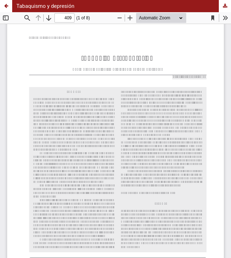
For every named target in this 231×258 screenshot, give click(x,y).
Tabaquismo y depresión (45, 6)
